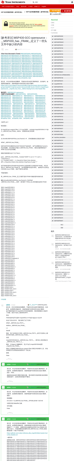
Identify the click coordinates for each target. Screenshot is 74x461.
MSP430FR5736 (58, 203)
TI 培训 (29, 6)
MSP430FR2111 (58, 51)
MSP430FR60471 (59, 113)
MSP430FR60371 (59, 206)
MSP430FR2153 (58, 155)
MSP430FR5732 (58, 92)
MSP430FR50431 (59, 42)
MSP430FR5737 (58, 149)
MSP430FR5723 (58, 143)
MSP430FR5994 (58, 161)
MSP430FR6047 (58, 146)
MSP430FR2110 (58, 182)
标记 (62, 224)
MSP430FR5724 (58, 125)
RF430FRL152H (58, 107)
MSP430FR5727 (58, 104)
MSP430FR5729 (58, 54)
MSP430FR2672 (58, 81)
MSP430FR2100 (58, 119)
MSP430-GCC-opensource (15, 92)
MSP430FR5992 (58, 60)
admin (6, 49)
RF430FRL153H (58, 197)
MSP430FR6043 (58, 39)
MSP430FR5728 (58, 48)
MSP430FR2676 (58, 218)
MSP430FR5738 (58, 78)
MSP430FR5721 (58, 191)
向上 (7, 359)
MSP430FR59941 (59, 122)
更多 (62, 227)
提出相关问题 (55, 11)
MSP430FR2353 (58, 212)
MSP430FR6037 (58, 128)
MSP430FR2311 (58, 66)
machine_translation (59, 137)
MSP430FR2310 (58, 140)
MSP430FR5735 (58, 179)
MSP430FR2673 (58, 167)
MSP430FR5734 (58, 87)
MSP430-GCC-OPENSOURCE (62, 75)
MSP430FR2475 (58, 188)
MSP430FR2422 (58, 101)
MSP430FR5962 (58, 134)
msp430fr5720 (58, 84)
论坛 (16, 6)
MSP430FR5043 (58, 98)
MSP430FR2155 (58, 110)
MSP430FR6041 (58, 72)
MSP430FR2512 (58, 209)
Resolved (54, 20)
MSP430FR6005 (58, 173)
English (42, 6)
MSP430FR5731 (58, 215)
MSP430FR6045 (58, 185)
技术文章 (22, 6)
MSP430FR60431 (59, 69)
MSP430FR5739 (58, 200)
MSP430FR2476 (58, 45)
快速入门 (35, 6)
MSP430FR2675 (58, 63)
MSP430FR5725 (58, 158)
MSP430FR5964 (58, 89)
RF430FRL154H (58, 131)
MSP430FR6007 (58, 220)
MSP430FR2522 (58, 194)
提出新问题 (67, 11)
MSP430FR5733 (58, 164)
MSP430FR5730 (58, 57)
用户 (72, 2)
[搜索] (45, 2)
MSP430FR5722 (58, 116)
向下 (11, 359)
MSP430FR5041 (58, 176)
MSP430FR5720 (17, 63)
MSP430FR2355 (58, 36)
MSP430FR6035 (58, 95)
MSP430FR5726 (58, 152)
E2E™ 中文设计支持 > (7, 6)
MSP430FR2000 (58, 170)
